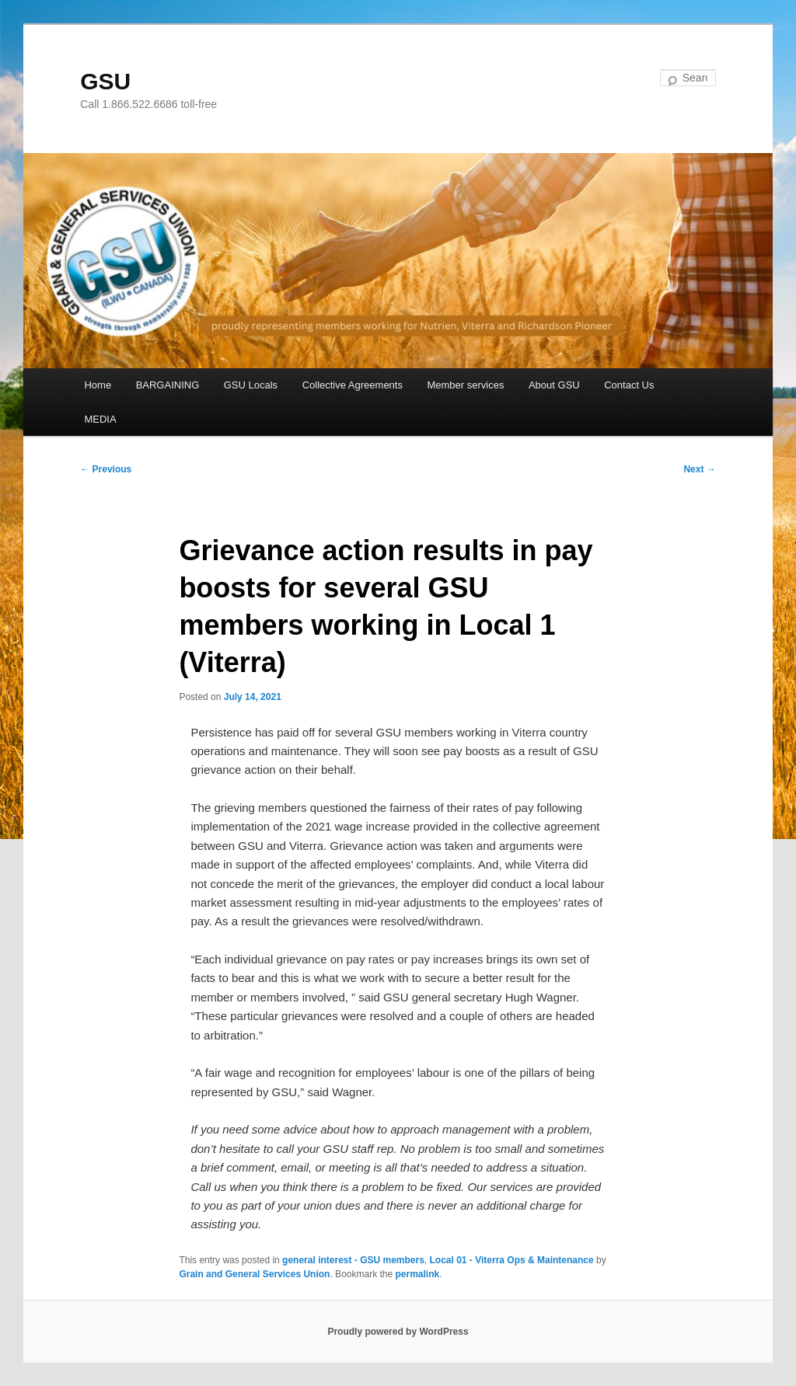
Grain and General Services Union (254, 1274)
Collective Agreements (352, 385)
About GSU (554, 385)
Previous (105, 469)
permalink (418, 1274)
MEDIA (100, 419)
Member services (465, 385)
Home (97, 385)
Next (699, 469)
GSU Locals (251, 385)
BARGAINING (168, 385)
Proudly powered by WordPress (397, 1331)
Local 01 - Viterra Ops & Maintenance (512, 1260)
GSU (105, 81)
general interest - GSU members (353, 1260)
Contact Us (629, 385)
